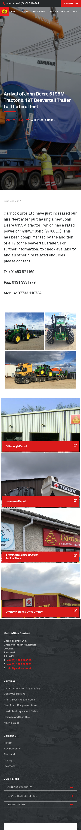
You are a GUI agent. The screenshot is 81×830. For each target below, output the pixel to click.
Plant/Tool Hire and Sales (19, 699)
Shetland (9, 754)
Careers (65, 11)
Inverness (9, 766)
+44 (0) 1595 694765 (21, 3)
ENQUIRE (71, 3)
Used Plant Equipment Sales (21, 711)
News (21, 119)
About (13, 11)
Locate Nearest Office (40, 796)
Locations (53, 11)
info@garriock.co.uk (19, 668)
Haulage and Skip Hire (17, 717)
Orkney (8, 760)
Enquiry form (40, 804)
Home (7, 119)
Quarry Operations (15, 693)
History (8, 742)
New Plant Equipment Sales (20, 705)
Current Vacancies (40, 787)
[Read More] (40, 425)
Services (24, 11)
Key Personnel (12, 748)
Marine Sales (11, 722)
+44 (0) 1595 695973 (19, 664)
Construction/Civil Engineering (22, 688)
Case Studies (38, 11)
